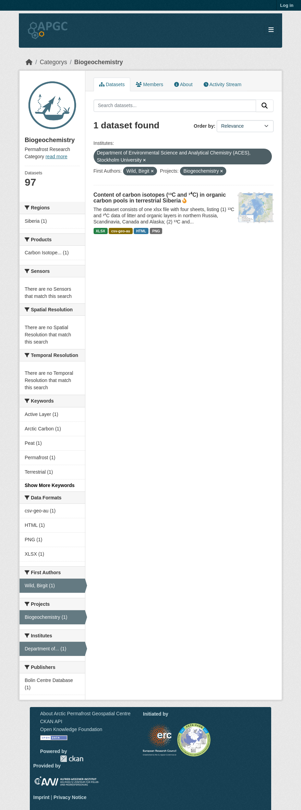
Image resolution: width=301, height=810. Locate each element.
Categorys (53, 62)
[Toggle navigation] (271, 30)
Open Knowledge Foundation (71, 729)
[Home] (29, 62)
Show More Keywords (49, 485)
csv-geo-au (120, 231)
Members (149, 84)
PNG (156, 231)
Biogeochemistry (98, 62)
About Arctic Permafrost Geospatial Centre (85, 713)
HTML (141, 231)
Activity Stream (222, 84)
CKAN (71, 758)
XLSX (100, 231)
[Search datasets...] (175, 106)
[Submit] (265, 106)
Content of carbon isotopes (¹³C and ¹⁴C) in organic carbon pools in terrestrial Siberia (160, 198)
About (183, 84)
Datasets (112, 84)
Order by (204, 126)
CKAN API (51, 721)
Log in (286, 5)
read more (57, 156)
